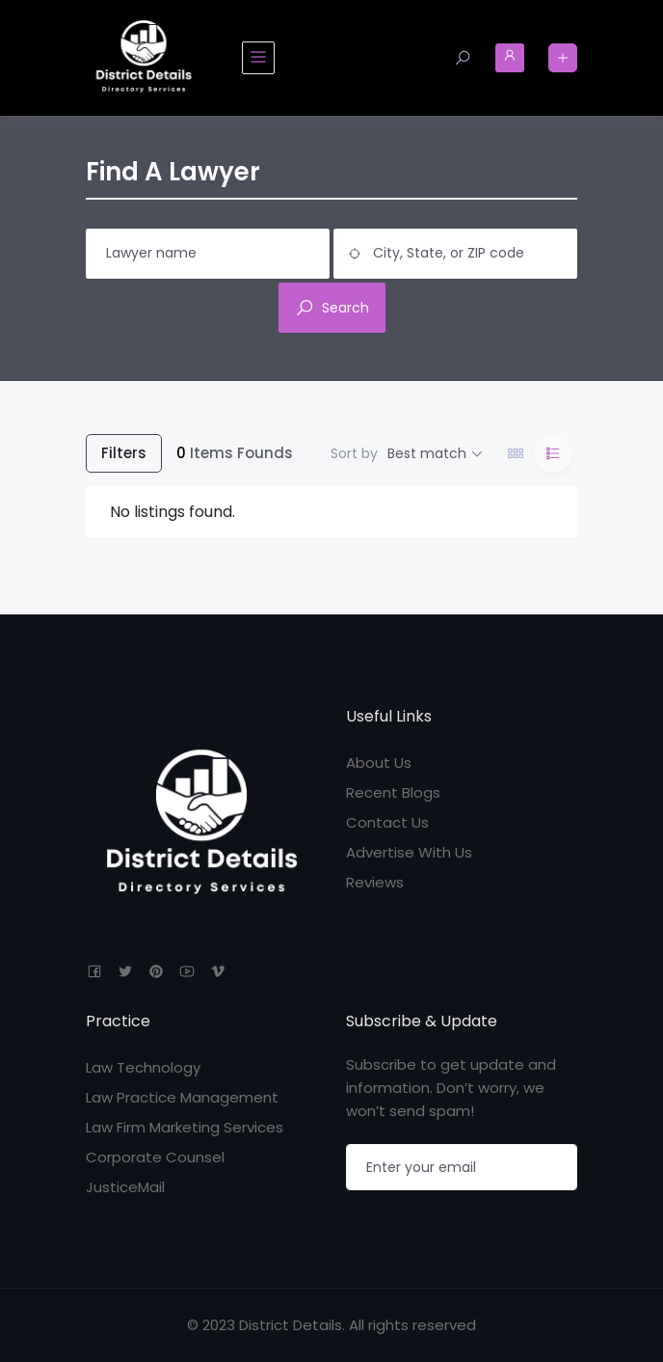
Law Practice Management (182, 1097)
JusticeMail (125, 1187)
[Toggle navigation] (258, 57)
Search (332, 307)
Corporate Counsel (155, 1157)
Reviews (375, 882)
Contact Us (387, 822)
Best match (426, 453)
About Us (378, 762)
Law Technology (143, 1067)
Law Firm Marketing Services (184, 1127)
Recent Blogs (393, 792)
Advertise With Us (409, 852)
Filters (123, 453)
